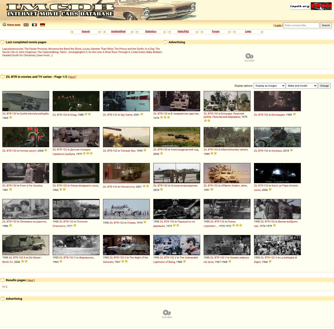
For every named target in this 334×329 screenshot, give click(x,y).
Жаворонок (86, 257)
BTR (8, 113)
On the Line (95, 52)
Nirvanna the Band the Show (64, 48)
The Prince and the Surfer (129, 48)
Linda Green (138, 52)
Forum (216, 31)
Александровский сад (184, 149)
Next (72, 76)
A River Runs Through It (116, 52)
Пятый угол (128, 186)
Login (278, 25)
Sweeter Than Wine (102, 48)
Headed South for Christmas (18, 55)
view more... (45, 55)
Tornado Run (128, 150)
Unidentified (118, 31)
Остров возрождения (184, 185)
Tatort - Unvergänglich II (73, 52)
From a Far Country (31, 185)
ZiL (4, 113)
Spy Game (126, 114)
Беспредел (278, 114)
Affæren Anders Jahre (234, 185)
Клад (73, 114)
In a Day (149, 48)
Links (248, 31)
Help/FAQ (183, 31)
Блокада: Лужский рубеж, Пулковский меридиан (224, 115)
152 (14, 113)
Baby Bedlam (154, 52)
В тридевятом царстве (185, 113)
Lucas (86, 48)
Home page (13, 24)
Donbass (277, 150)
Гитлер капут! (28, 150)
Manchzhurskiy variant (234, 149)
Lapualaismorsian (12, 48)
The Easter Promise (35, 48)
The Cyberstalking (47, 52)
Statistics (150, 31)
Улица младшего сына (84, 185)
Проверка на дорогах (33, 221)
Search (86, 31)
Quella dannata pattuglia (34, 113)
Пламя (131, 222)
